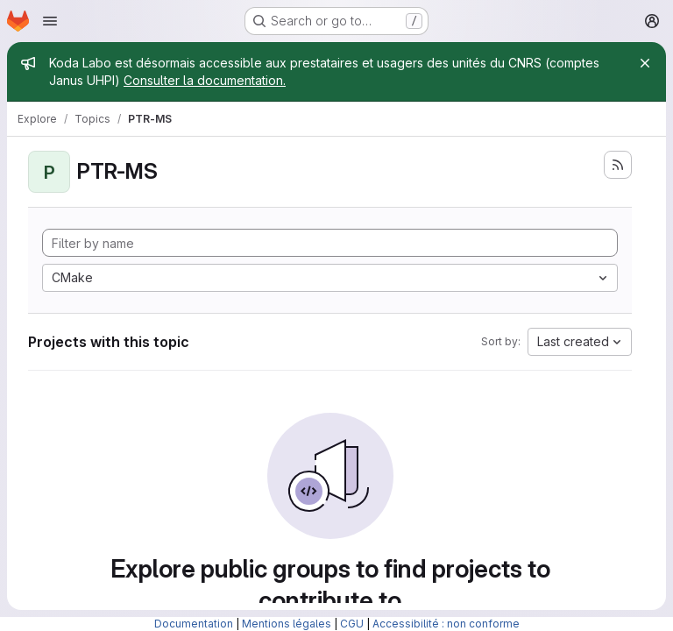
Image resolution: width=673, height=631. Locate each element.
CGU (352, 623)
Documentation (193, 623)
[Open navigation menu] (50, 21)
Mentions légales (286, 623)
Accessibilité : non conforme (446, 623)
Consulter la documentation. (205, 80)
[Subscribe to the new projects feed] (618, 165)
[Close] (644, 63)
